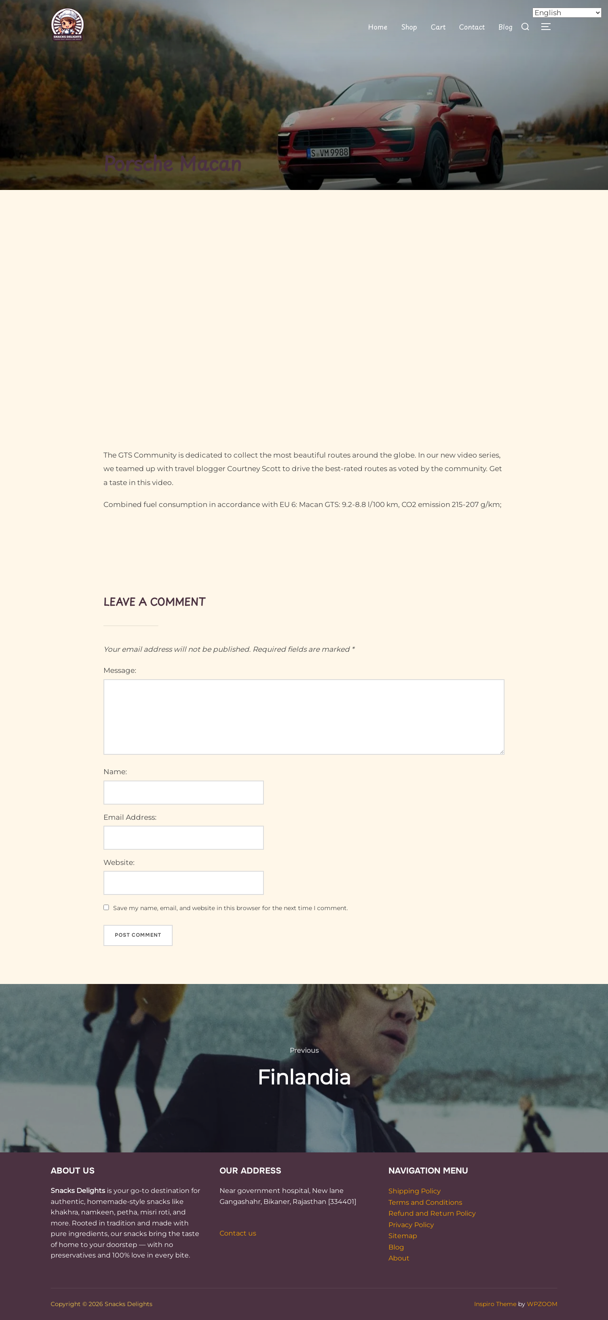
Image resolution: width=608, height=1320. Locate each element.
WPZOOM (542, 1304)
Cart (437, 27)
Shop (409, 27)
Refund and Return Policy (432, 1213)
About (399, 1258)
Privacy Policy (411, 1225)
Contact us (238, 1233)
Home (378, 27)
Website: (119, 862)
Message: (119, 670)
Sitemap (402, 1236)
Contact (472, 27)
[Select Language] (567, 13)
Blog (505, 27)
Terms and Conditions (425, 1202)
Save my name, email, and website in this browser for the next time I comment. (230, 908)
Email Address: (130, 817)
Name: (115, 771)
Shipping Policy (414, 1191)
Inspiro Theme (495, 1304)
